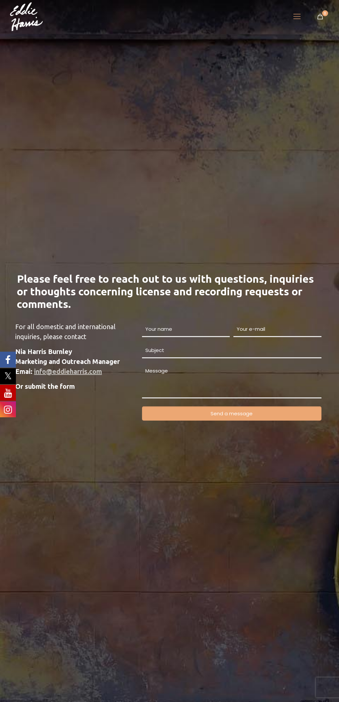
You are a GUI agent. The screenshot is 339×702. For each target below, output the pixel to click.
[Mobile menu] (297, 16)
